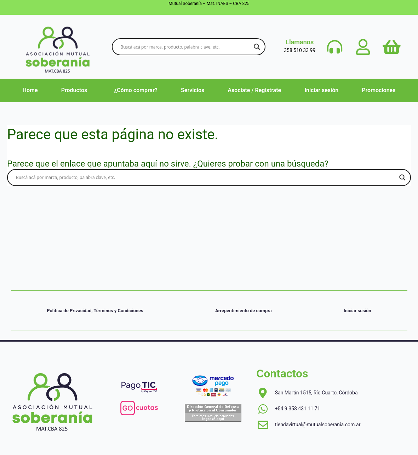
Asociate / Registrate (254, 90)
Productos (74, 90)
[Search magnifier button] (257, 47)
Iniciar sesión (321, 90)
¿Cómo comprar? (135, 90)
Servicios (192, 90)
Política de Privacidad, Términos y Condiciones (95, 310)
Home (30, 90)
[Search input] (185, 47)
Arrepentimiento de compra (243, 310)
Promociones (378, 90)
